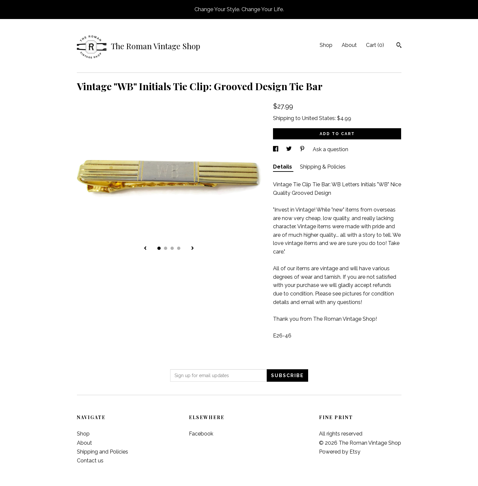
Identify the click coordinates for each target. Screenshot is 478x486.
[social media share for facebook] (276, 149)
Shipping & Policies (323, 167)
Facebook (201, 434)
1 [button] (159, 248)
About (349, 45)
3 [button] (172, 248)
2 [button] (165, 248)
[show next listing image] (192, 248)
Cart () (375, 45)
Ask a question (330, 149)
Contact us (90, 460)
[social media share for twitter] (289, 149)
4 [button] (178, 248)
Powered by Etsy (339, 452)
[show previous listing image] (145, 248)
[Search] (399, 46)
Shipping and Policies (102, 452)
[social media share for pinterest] (303, 149)
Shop (326, 45)
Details (283, 167)
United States (318, 118)
